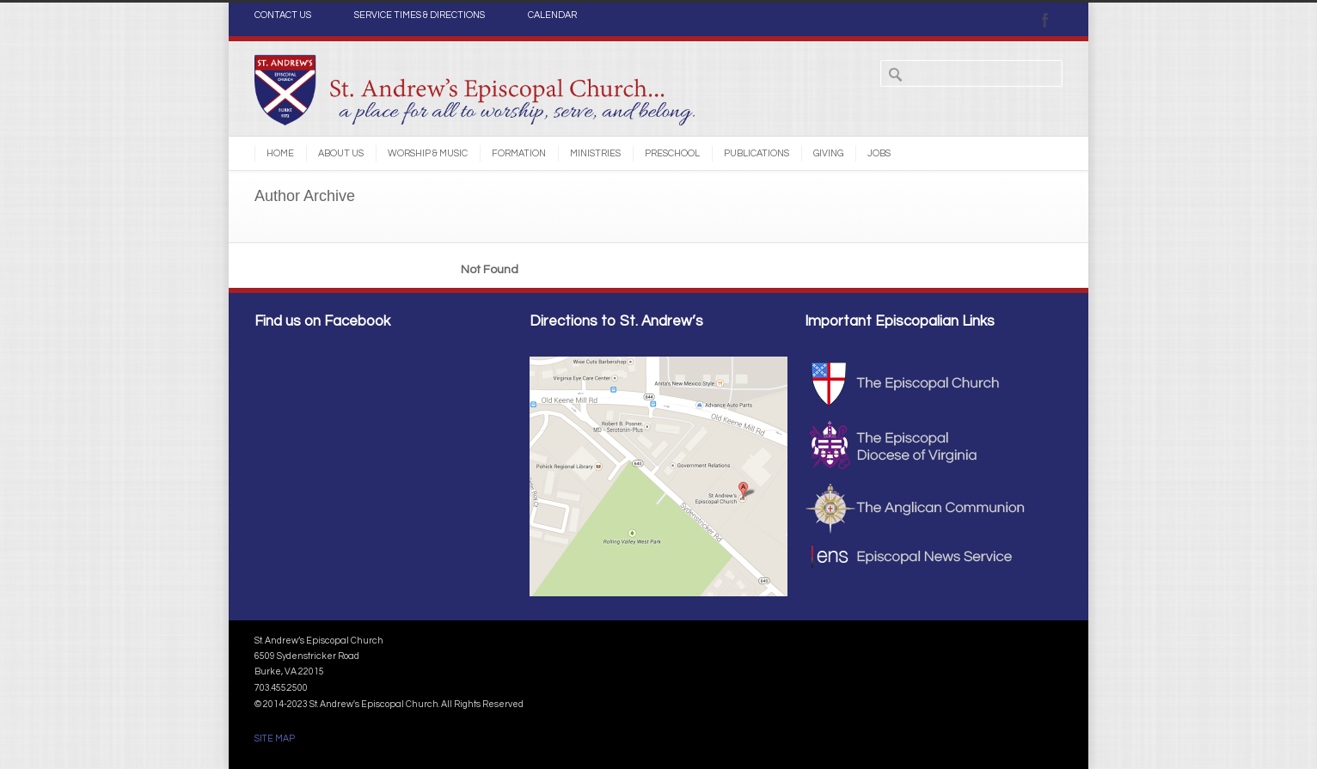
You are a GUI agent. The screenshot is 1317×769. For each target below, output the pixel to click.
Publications (756, 153)
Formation (519, 153)
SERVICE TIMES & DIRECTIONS (419, 15)
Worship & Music (428, 153)
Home (280, 153)
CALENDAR (552, 15)
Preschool (672, 153)
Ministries (595, 153)
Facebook (1045, 20)
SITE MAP (274, 738)
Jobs (879, 153)
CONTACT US (282, 15)
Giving (828, 153)
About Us (341, 153)
